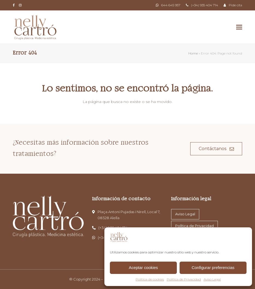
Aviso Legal (212, 279)
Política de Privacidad (184, 279)
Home (193, 53)
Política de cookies (150, 279)
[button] (239, 27)
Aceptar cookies (143, 267)
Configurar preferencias (213, 267)
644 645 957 (170, 5)
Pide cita (235, 5)
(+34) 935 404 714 (204, 5)
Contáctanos (216, 148)
